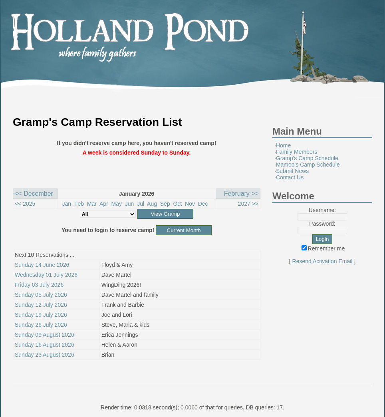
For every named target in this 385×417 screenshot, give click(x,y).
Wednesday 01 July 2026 (46, 275)
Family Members (296, 152)
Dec (203, 204)
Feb (79, 204)
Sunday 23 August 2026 (44, 354)
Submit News (292, 171)
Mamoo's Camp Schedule (308, 164)
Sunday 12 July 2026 (41, 305)
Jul (140, 204)
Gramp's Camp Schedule (307, 158)
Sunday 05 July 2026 (41, 295)
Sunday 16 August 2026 (44, 345)
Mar (92, 204)
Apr (103, 204)
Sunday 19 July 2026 (41, 315)
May (116, 204)
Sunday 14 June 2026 (42, 265)
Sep (165, 204)
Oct (177, 204)
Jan (66, 204)
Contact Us (290, 177)
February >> (241, 193)
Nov (190, 204)
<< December (33, 193)
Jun (129, 204)
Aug (152, 204)
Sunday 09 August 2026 (44, 335)
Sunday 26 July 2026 (41, 325)
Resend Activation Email (322, 261)
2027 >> (248, 204)
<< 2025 (25, 204)
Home (283, 145)
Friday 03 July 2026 (39, 285)
